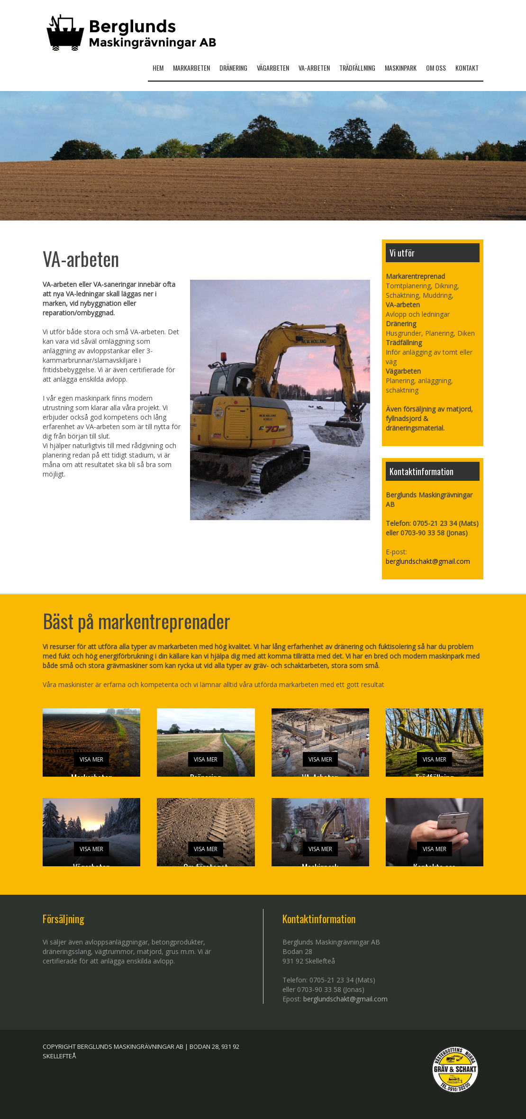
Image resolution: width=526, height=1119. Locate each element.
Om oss (436, 68)
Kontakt (467, 68)
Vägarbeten (273, 68)
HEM (158, 68)
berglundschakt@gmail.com (428, 561)
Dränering (233, 68)
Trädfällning (357, 68)
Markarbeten (191, 68)
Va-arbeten (314, 68)
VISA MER (91, 759)
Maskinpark (401, 68)
